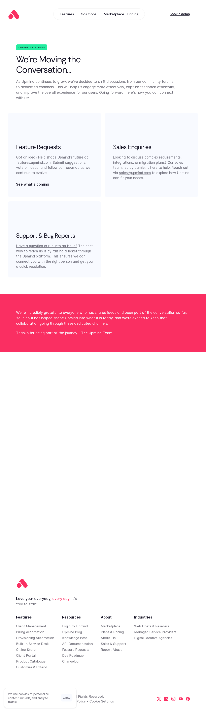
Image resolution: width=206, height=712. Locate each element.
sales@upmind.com (135, 173)
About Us (108, 638)
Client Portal (26, 655)
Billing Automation (30, 632)
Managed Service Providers (155, 632)
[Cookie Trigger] (102, 701)
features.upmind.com (33, 163)
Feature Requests (76, 650)
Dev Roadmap (73, 655)
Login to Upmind (75, 626)
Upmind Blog (72, 632)
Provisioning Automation (35, 638)
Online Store (26, 650)
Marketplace (110, 626)
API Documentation (77, 644)
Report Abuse (111, 650)
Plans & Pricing (112, 632)
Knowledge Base (75, 638)
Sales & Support (113, 644)
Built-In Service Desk (32, 644)
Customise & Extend (31, 667)
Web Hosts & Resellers (151, 626)
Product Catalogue (30, 661)
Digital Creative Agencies (153, 638)
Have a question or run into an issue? (46, 246)
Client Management (31, 626)
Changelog (70, 661)
